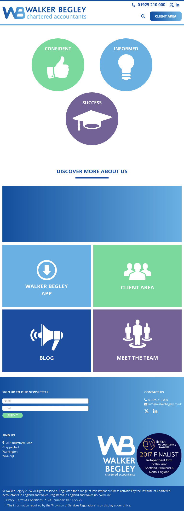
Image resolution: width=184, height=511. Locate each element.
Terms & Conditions (29, 500)
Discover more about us (92, 171)
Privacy (9, 500)
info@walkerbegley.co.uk (165, 404)
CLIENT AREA (165, 16)
